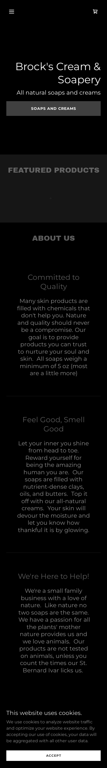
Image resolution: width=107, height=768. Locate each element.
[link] (95, 11)
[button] (17, 11)
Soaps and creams (53, 108)
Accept (53, 759)
